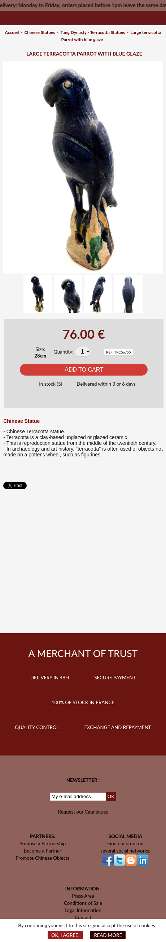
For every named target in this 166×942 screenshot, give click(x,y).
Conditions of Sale (83, 903)
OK (111, 796)
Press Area (83, 896)
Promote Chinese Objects (42, 858)
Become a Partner (42, 851)
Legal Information (83, 910)
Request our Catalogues (83, 812)
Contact (83, 917)
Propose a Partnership (42, 843)
